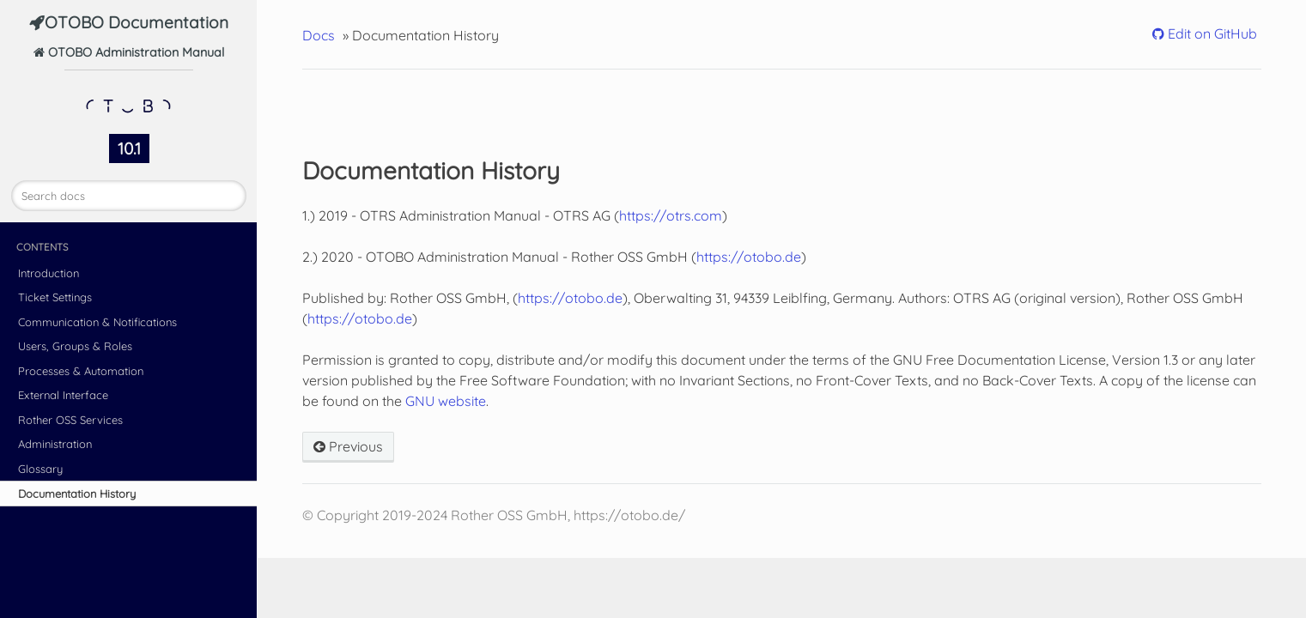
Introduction (48, 273)
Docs (318, 35)
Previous (348, 446)
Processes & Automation (80, 371)
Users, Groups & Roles (75, 346)
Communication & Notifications (97, 322)
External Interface (63, 395)
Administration (55, 444)
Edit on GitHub (1210, 33)
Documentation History (77, 493)
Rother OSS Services (70, 420)
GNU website (445, 400)
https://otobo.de (748, 256)
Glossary (40, 469)
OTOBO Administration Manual (134, 86)
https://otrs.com (670, 215)
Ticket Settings (55, 297)
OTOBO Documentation (136, 22)
